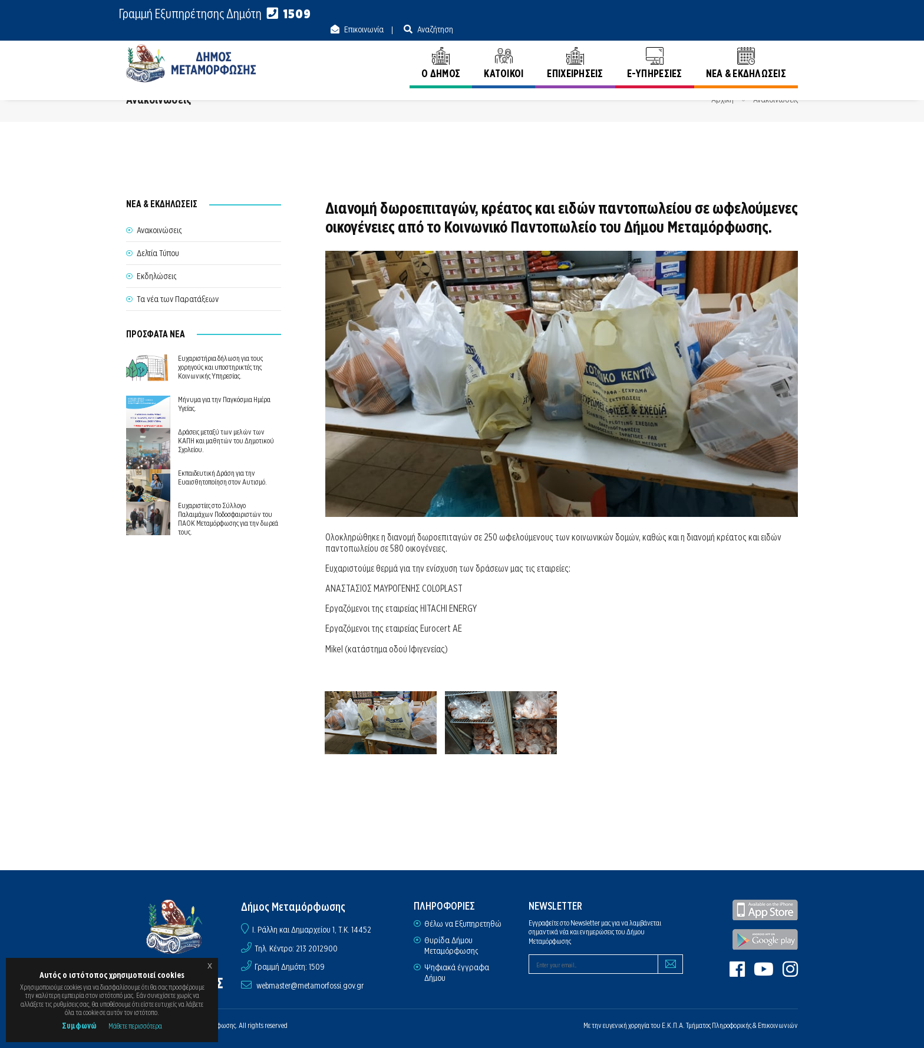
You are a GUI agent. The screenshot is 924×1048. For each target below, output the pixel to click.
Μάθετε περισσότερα (135, 1026)
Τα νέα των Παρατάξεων (178, 299)
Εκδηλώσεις (156, 276)
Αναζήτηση (779, 14)
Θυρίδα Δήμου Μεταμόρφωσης (451, 945)
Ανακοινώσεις (775, 99)
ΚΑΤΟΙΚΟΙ (503, 51)
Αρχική (722, 99)
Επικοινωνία (707, 14)
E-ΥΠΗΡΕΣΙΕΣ (654, 51)
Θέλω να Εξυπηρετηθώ (462, 923)
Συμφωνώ (79, 1025)
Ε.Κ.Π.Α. (673, 1025)
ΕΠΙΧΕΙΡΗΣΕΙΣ (575, 51)
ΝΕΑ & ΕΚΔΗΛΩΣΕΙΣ (746, 51)
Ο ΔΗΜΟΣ (440, 51)
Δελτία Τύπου (158, 253)
